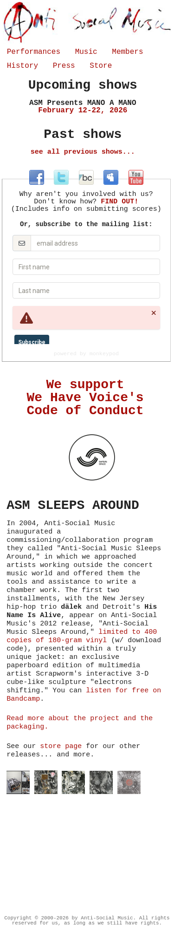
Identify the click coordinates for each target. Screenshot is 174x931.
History (22, 66)
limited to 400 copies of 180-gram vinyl (81, 636)
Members (127, 52)
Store (101, 66)
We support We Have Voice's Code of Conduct (85, 398)
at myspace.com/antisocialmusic (110, 177)
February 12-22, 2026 (83, 107)
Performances (33, 52)
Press (64, 66)
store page (61, 746)
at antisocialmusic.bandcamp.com (86, 177)
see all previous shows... (83, 152)
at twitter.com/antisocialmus (61, 177)
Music (86, 52)
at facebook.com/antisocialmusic (36, 177)
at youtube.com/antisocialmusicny (136, 177)
